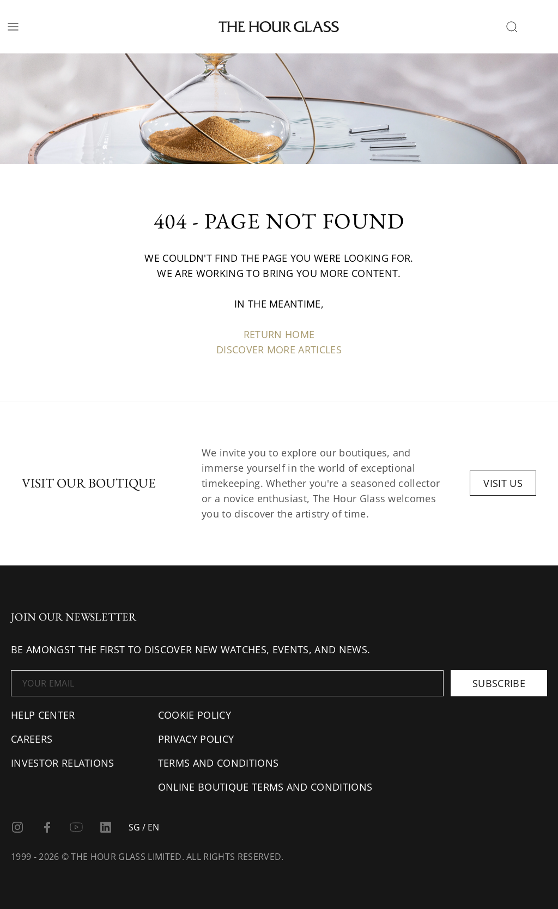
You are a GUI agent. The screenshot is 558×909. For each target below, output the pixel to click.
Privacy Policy (196, 738)
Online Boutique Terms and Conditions (265, 786)
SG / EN (144, 827)
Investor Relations (62, 762)
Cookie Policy (194, 714)
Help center (43, 714)
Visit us (503, 483)
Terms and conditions (218, 762)
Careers (31, 738)
